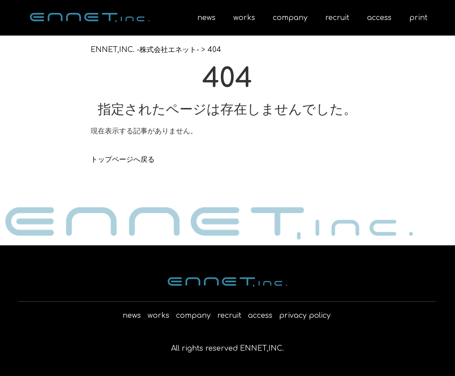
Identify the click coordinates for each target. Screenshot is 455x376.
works (244, 18)
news (206, 18)
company (290, 18)
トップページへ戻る (123, 160)
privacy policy (305, 316)
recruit (337, 18)
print (418, 18)
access (379, 18)
